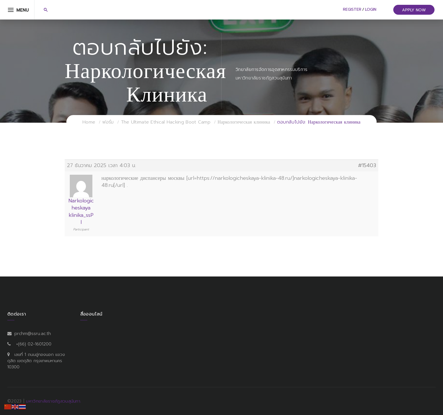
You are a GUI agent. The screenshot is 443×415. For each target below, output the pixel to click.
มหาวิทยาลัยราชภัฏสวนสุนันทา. (53, 401)
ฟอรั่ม (108, 122)
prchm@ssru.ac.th (32, 333)
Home (88, 122)
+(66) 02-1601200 (33, 344)
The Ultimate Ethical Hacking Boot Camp (165, 122)
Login (370, 9)
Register (352, 9)
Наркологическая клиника (244, 122)
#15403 (367, 165)
